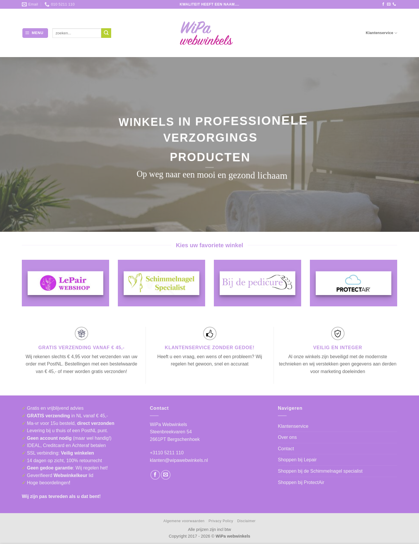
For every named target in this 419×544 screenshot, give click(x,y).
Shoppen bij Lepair (297, 459)
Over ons (287, 437)
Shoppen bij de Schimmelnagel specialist (320, 471)
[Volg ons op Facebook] (383, 4)
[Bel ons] (394, 4)
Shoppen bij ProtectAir (301, 482)
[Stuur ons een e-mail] (388, 4)
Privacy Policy (221, 521)
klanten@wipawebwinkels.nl (179, 460)
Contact (286, 448)
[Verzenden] (106, 33)
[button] (35, 33)
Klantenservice (381, 33)
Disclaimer (246, 521)
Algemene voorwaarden (184, 521)
